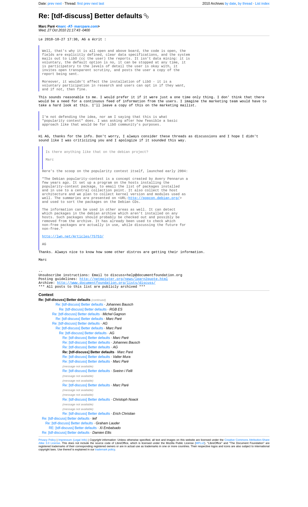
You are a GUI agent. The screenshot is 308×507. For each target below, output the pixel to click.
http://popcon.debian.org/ (154, 232)
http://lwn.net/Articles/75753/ (73, 279)
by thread (245, 3)
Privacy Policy (47, 494)
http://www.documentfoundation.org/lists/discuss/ (106, 336)
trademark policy (105, 503)
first (80, 3)
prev (51, 3)
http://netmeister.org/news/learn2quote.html (124, 331)
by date (230, 3)
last (101, 3)
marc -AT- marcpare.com (78, 26)
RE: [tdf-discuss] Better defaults (73, 482)
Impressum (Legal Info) (72, 494)
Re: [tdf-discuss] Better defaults (93, 16)
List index (262, 3)
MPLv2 (200, 497)
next (58, 3)
